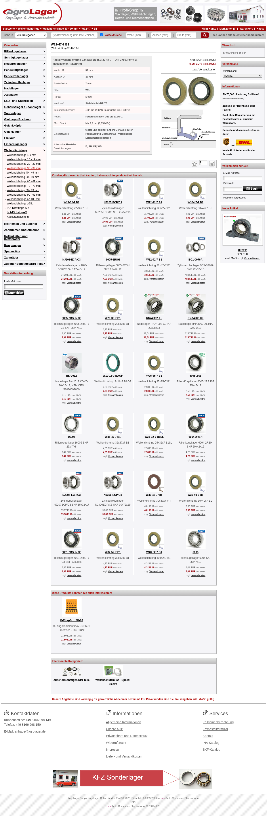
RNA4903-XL (195, 318)
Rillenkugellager (15, 51)
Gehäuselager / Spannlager (22, 107)
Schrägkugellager (16, 57)
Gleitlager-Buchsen (17, 119)
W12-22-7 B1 (154, 202)
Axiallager (11, 94)
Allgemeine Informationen (123, 722)
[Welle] (136, 35)
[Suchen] (205, 35)
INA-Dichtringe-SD (18, 208)
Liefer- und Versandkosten (124, 756)
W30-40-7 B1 (195, 495)
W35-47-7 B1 (113, 436)
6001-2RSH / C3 (71, 552)
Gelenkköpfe (12, 125)
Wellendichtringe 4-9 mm (21, 155)
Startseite (9, 28)
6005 (195, 552)
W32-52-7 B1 (113, 552)
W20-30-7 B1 (113, 318)
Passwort (228, 183)
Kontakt (208, 736)
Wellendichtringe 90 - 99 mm (24, 194)
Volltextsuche (113, 35)
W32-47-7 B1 (89, 28)
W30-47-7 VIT (154, 495)
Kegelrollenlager (15, 63)
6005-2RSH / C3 (71, 318)
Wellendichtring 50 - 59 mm (23, 177)
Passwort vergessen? (234, 197)
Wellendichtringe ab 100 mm (23, 199)
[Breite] (186, 35)
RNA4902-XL (154, 318)
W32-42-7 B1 (154, 259)
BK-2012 (71, 375)
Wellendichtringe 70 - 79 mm (24, 185)
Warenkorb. (229, 123)
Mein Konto (209, 28)
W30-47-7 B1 (195, 202)
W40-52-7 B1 (154, 552)
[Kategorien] (31, 35)
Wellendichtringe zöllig (20, 203)
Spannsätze (12, 251)
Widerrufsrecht (116, 742)
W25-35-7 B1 (154, 375)
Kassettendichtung (18, 216)
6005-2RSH (113, 259)
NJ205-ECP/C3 (113, 202)
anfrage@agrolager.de (30, 731)
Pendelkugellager (16, 70)
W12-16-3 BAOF (113, 375)
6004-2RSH (195, 436)
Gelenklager (12, 131)
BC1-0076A (195, 259)
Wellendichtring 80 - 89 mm (23, 190)
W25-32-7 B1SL (154, 436)
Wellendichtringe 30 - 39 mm (60, 28)
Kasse (260, 28)
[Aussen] (161, 35)
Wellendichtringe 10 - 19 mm (24, 159)
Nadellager (11, 88)
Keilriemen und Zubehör (20, 223)
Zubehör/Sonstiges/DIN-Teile (23, 263)
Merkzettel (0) (227, 28)
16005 (71, 436)
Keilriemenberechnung (218, 722)
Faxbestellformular (215, 729)
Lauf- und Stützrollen (18, 100)
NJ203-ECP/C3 (71, 259)
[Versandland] (242, 76)
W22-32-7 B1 (71, 202)
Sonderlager (12, 113)
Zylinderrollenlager (17, 82)
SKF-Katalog (211, 749)
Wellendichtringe (28, 28)
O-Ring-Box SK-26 (71, 620)
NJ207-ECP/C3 (71, 495)
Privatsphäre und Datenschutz (127, 736)
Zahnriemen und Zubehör (21, 230)
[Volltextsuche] (101, 34)
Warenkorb (246, 28)
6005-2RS (195, 375)
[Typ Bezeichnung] (74, 35)
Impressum (113, 749)
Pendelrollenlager (16, 76)
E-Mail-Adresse (12, 281)
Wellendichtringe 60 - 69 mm (24, 181)
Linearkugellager (15, 144)
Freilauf (9, 138)
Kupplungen (12, 245)
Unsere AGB (114, 729)
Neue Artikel (230, 208)
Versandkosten (207, 69)
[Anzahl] (203, 162)
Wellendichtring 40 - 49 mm (23, 172)
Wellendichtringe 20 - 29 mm (24, 163)
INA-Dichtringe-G (17, 212)
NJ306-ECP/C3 (113, 495)
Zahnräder (11, 257)
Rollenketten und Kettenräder (15, 237)
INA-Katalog (211, 742)
